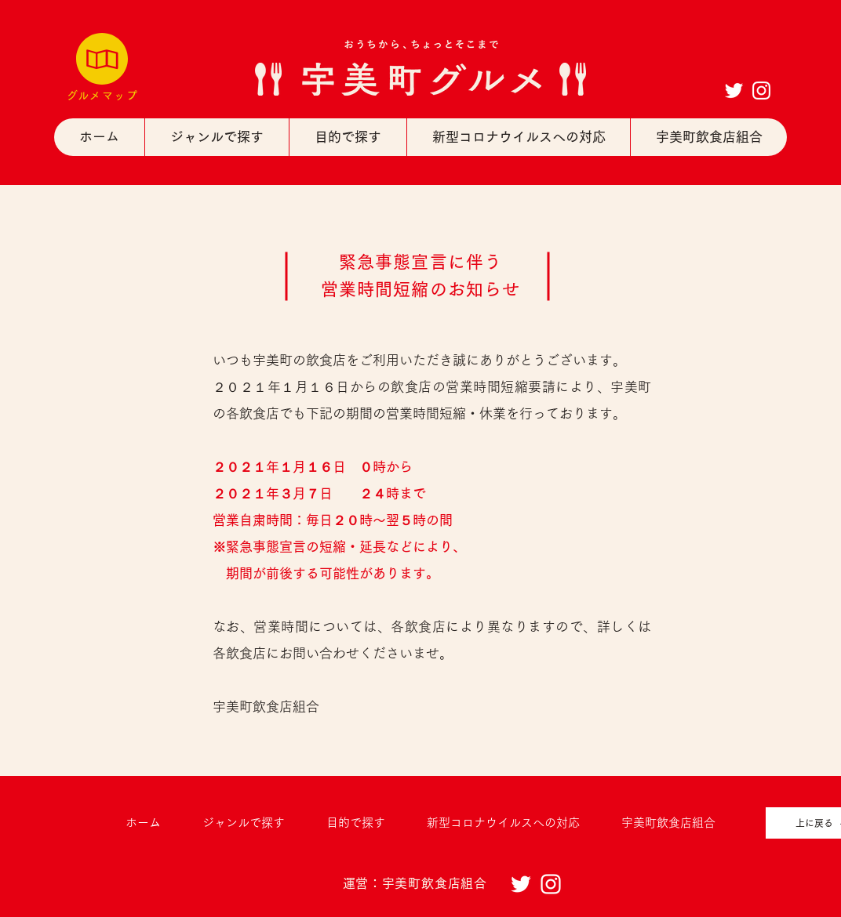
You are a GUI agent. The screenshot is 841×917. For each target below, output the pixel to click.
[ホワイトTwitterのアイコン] (734, 90)
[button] (216, 137)
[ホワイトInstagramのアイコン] (761, 90)
